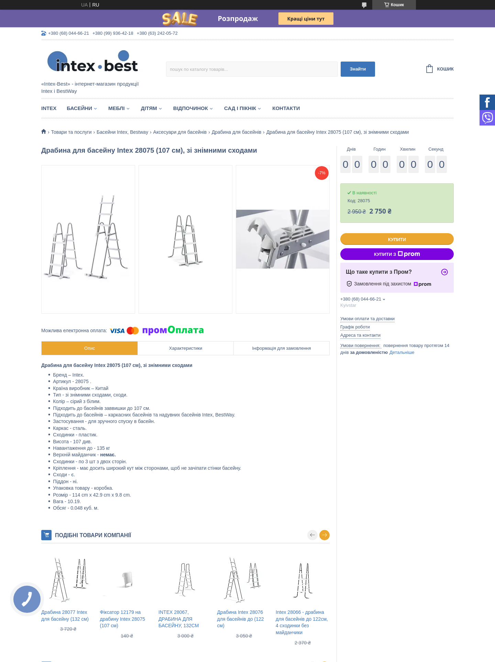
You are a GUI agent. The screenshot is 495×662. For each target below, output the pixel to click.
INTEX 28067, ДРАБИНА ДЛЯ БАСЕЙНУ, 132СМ (178, 618)
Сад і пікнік (240, 108)
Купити (397, 239)
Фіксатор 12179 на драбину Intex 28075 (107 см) (122, 618)
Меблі (116, 108)
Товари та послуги (71, 132)
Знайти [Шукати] (358, 69)
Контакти (286, 108)
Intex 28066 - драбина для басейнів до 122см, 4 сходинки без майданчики (302, 622)
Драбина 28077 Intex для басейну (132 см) (65, 615)
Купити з (397, 254)
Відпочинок (190, 108)
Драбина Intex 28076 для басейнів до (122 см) (240, 618)
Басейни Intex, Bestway (122, 132)
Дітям (149, 108)
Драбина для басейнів (236, 132)
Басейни (79, 108)
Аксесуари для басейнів (180, 132)
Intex (48, 108)
